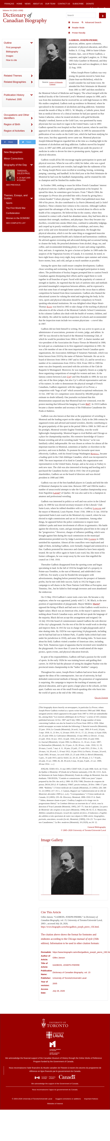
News (28, 4)
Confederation (13, 213)
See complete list (15, 223)
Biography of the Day (15, 165)
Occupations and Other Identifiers (16, 116)
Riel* (88, 404)
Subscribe (78, 4)
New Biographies (13, 152)
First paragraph (13, 47)
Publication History (14, 95)
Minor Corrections (13, 158)
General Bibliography (97, 827)
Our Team (50, 4)
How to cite (11, 60)
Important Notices (91, 1099)
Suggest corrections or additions (68, 1099)
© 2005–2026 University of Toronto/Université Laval (83, 830)
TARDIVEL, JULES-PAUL (23, 172)
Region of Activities (14, 130)
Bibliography (12, 51)
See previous (13, 185)
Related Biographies (15, 82)
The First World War (15, 208)
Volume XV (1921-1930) (13, 10)
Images (9, 56)
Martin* (96, 604)
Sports (9, 203)
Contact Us (64, 4)
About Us (38, 4)
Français (9, 4)
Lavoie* (57, 493)
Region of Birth (12, 124)
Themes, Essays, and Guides (16, 197)
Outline (8, 42)
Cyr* (69, 376)
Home (19, 4)
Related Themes (13, 75)
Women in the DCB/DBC (18, 218)
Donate (90, 4)
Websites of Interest (55, 1104)
